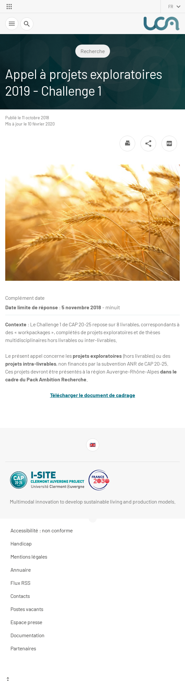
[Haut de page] (92, 680)
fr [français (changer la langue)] (170, 6)
